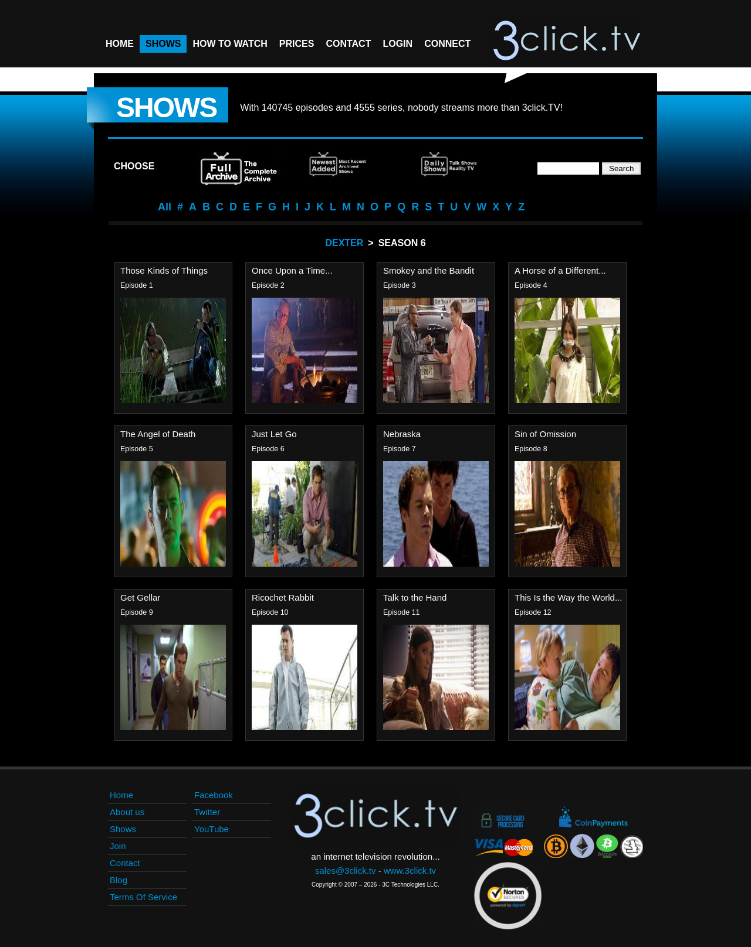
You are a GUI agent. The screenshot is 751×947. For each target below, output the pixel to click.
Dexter (344, 243)
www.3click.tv (410, 871)
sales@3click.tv (345, 871)
